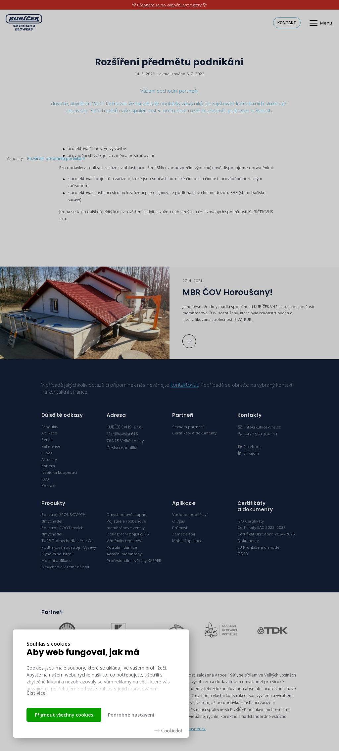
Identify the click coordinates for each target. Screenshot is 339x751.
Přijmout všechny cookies (64, 715)
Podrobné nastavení (131, 714)
